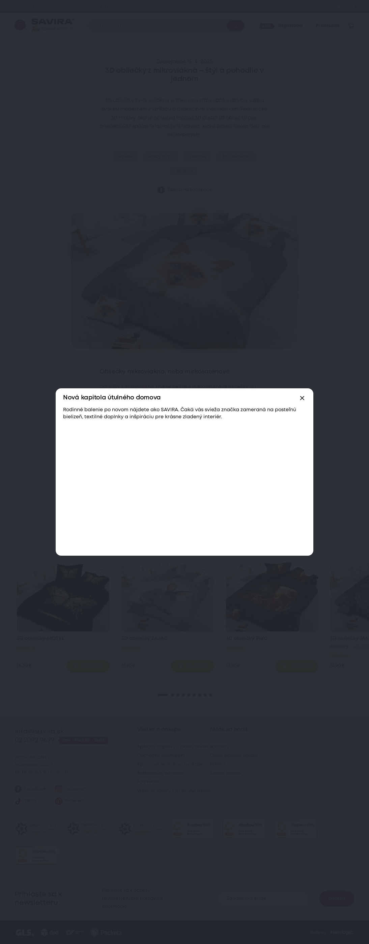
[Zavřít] (302, 398)
